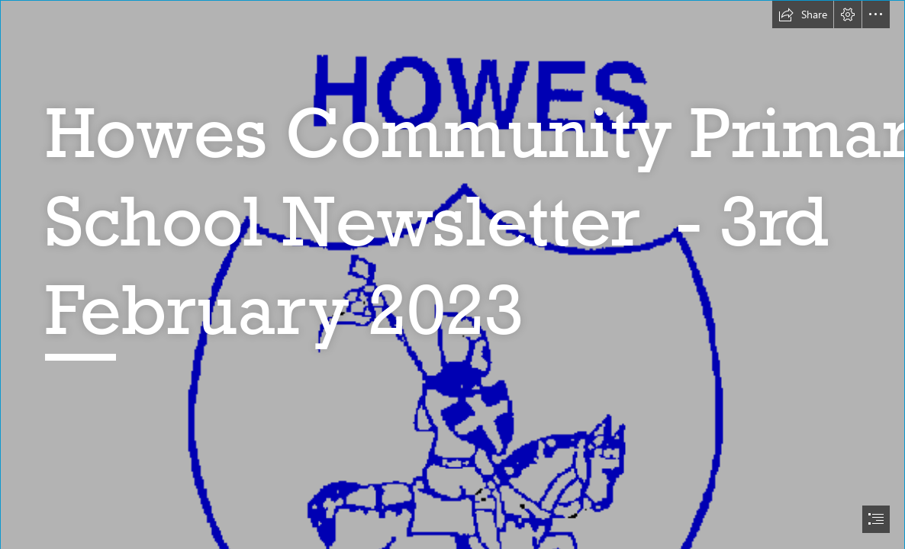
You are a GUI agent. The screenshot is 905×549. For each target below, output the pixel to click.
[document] (452, 274)
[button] (802, 14)
